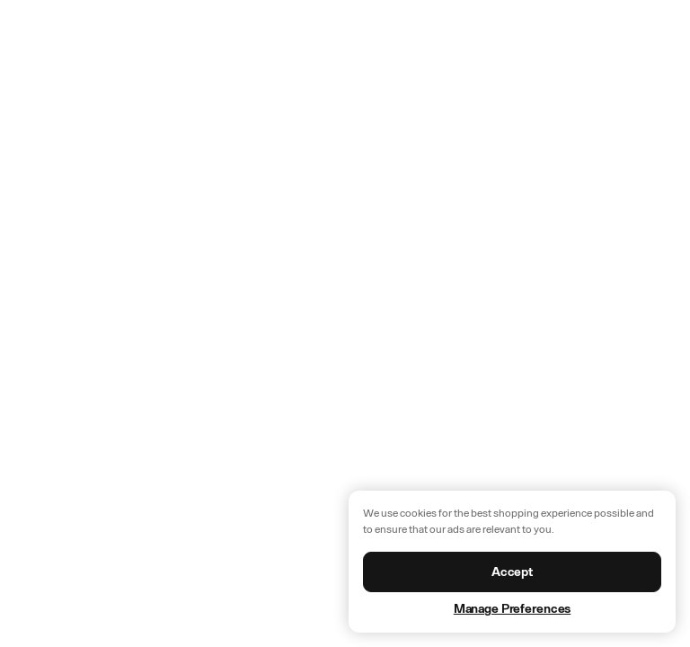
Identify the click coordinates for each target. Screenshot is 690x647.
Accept (512, 572)
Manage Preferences (512, 608)
